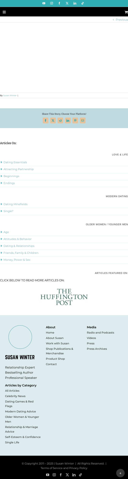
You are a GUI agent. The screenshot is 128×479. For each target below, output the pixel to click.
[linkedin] (74, 474)
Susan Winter (10, 95)
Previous (122, 19)
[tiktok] (80, 474)
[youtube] (47, 474)
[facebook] (60, 474)
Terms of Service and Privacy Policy (64, 468)
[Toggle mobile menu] (4, 12)
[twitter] (67, 474)
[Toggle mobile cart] (126, 12)
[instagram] (54, 474)
